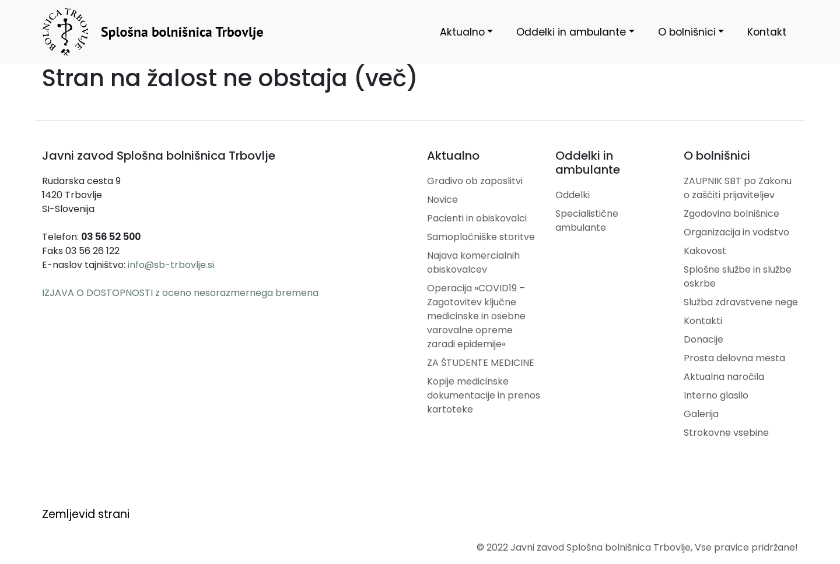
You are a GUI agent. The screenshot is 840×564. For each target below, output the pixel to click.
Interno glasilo (716, 395)
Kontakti (703, 320)
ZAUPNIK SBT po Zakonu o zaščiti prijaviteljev (738, 188)
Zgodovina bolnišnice (731, 213)
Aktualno (462, 32)
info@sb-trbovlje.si (171, 265)
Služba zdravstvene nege (741, 302)
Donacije (703, 339)
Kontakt (766, 32)
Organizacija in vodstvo (736, 232)
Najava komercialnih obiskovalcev (473, 262)
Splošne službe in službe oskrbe (738, 276)
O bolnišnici (687, 32)
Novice (442, 199)
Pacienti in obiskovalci (477, 218)
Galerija (701, 414)
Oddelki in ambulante (571, 32)
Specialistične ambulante (586, 220)
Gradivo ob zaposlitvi (475, 181)
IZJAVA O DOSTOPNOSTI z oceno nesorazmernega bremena (180, 292)
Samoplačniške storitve (481, 237)
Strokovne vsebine (726, 432)
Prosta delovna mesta (734, 358)
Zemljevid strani (86, 514)
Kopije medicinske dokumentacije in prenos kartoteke (483, 395)
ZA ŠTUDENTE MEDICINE (480, 362)
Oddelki (572, 195)
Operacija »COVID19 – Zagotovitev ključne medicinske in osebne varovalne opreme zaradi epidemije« (476, 316)
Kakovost (705, 251)
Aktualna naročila (724, 376)
